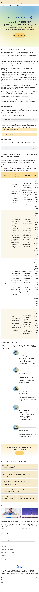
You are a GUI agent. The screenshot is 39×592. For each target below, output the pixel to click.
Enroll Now (19, 453)
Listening (3, 556)
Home (2, 5)
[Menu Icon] (1, 2)
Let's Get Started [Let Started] (19, 35)
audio (10, 115)
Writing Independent (7, 543)
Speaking (3, 546)
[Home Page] (20, 3)
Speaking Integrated (7, 549)
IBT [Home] (6, 5)
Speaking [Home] (11, 5)
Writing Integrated (6, 540)
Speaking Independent (7, 552)
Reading (3, 559)
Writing (3, 537)
